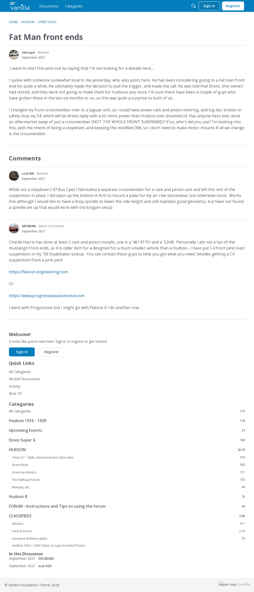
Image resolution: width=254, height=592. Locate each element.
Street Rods (128, 465)
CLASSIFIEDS (127, 515)
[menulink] (48, 5)
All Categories (20, 371)
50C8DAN (29, 226)
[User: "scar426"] (14, 176)
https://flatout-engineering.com (38, 272)
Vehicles (128, 523)
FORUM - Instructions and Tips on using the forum (127, 506)
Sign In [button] (22, 351)
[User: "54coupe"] (14, 55)
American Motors (128, 472)
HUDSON (127, 449)
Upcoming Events (127, 430)
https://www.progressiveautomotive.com (46, 295)
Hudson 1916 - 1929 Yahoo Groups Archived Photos (48, 545)
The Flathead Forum (128, 479)
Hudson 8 (127, 496)
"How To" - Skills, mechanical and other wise (128, 457)
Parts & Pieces (128, 531)
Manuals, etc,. (128, 487)
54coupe (28, 52)
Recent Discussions (24, 378)
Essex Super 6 (127, 439)
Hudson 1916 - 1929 (127, 420)
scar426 (28, 173)
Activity (14, 386)
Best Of (15, 393)
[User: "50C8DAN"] (14, 228)
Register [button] (51, 351)
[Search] (193, 5)
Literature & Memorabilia (128, 538)
